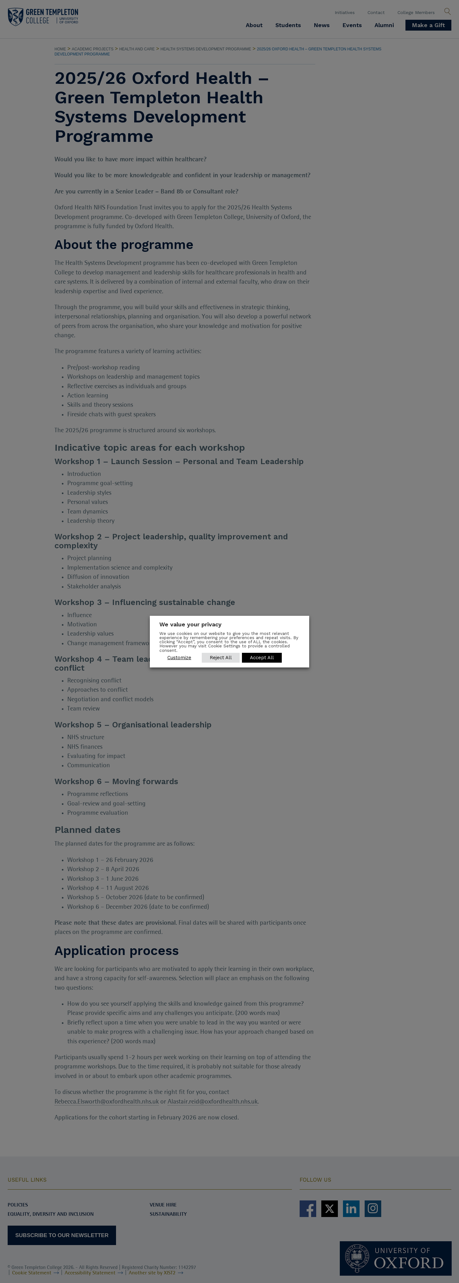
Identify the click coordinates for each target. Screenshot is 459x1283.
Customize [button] (179, 657)
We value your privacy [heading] (190, 624)
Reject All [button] (221, 657)
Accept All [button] (262, 657)
